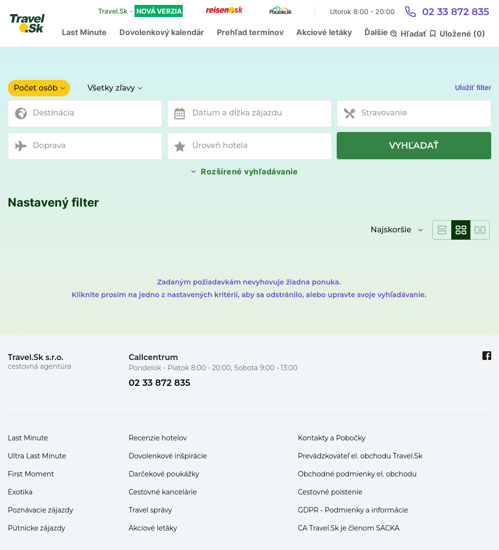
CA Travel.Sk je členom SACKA (349, 528)
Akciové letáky (324, 32)
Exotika (20, 492)
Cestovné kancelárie (163, 492)
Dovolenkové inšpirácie (168, 456)
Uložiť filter (473, 88)
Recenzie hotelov (158, 438)
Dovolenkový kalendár (161, 32)
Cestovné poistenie (330, 492)
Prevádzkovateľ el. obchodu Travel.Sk (360, 456)
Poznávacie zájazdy (40, 510)
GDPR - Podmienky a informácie (353, 510)
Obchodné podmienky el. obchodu (357, 474)
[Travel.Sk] (33, 23)
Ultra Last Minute (37, 456)
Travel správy (150, 510)
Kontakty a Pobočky (331, 438)
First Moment (31, 474)
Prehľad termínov (250, 32)
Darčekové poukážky (164, 474)
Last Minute (84, 32)
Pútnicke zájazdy (36, 528)
